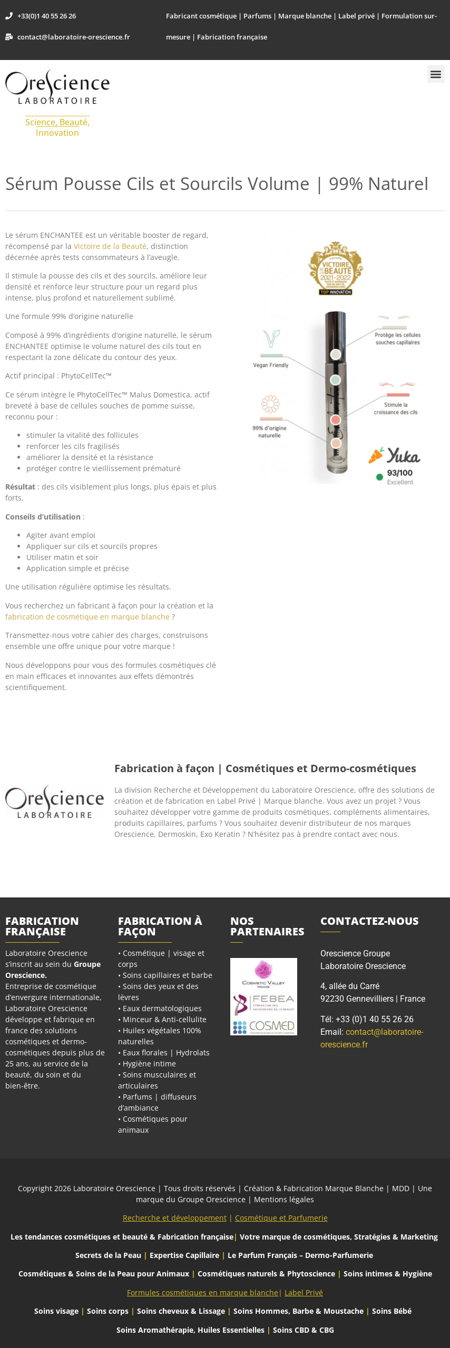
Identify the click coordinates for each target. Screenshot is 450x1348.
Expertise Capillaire (184, 1255)
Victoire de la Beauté (110, 246)
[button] (436, 74)
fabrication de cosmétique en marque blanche (87, 617)
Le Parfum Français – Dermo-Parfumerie (301, 1255)
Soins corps (108, 1311)
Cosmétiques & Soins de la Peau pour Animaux (103, 1274)
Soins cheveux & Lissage (181, 1311)
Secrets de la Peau (108, 1255)
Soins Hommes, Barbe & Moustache (298, 1311)
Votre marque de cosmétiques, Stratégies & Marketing (339, 1237)
